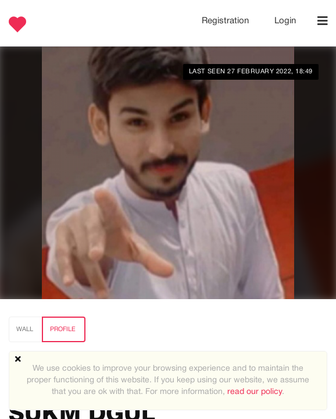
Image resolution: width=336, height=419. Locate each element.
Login (285, 21)
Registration (226, 21)
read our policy (254, 392)
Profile (63, 329)
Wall (24, 329)
